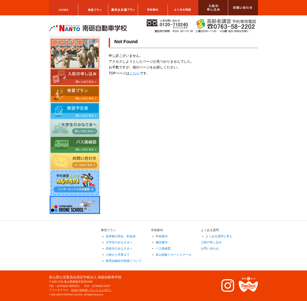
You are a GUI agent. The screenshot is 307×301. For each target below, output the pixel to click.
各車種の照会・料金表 (121, 236)
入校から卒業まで (118, 254)
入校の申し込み (211, 242)
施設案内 (162, 242)
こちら (134, 73)
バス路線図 (163, 248)
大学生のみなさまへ (119, 242)
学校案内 (162, 236)
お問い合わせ (210, 248)
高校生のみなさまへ (119, 248)
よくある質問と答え (219, 236)
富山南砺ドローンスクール (173, 254)
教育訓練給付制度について (124, 261)
